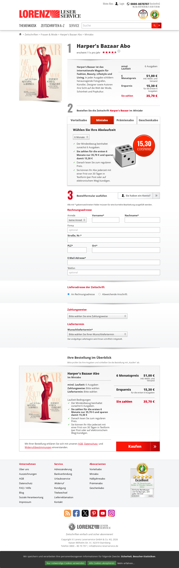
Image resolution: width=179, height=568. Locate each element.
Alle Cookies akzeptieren (101, 563)
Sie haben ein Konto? (137, 195)
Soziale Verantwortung (31, 497)
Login (121, 3)
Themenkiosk (27, 25)
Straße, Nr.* (74, 235)
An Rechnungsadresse (81, 294)
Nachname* (132, 215)
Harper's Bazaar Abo (71, 34)
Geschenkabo (97, 487)
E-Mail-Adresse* (76, 257)
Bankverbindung (63, 473)
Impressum (25, 501)
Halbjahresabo (97, 478)
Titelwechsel (60, 492)
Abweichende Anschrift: (113, 294)
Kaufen (134, 446)
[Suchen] (157, 25)
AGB (80, 443)
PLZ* (70, 245)
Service (74, 25)
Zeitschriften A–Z (52, 25)
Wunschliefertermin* (80, 329)
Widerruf (59, 483)
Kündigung (60, 487)
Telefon (71, 268)
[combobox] (117, 25)
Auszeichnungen (28, 473)
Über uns (24, 469)
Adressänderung (63, 469)
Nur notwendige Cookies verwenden (65, 563)
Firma (70, 225)
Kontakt (58, 501)
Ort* (94, 245)
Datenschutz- (91, 443)
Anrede (71, 215)
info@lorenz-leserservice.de (103, 545)
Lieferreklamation (63, 497)
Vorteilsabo (96, 469)
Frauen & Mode (49, 34)
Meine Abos (108, 3)
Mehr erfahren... (126, 563)
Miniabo (94, 473)
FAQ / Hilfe (25, 487)
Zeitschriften (31, 34)
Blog (21, 492)
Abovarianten (98, 463)
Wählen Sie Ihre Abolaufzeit (94, 130)
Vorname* (98, 215)
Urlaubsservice (62, 478)
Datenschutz (25, 483)
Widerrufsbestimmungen (38, 447)
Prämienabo (96, 483)
